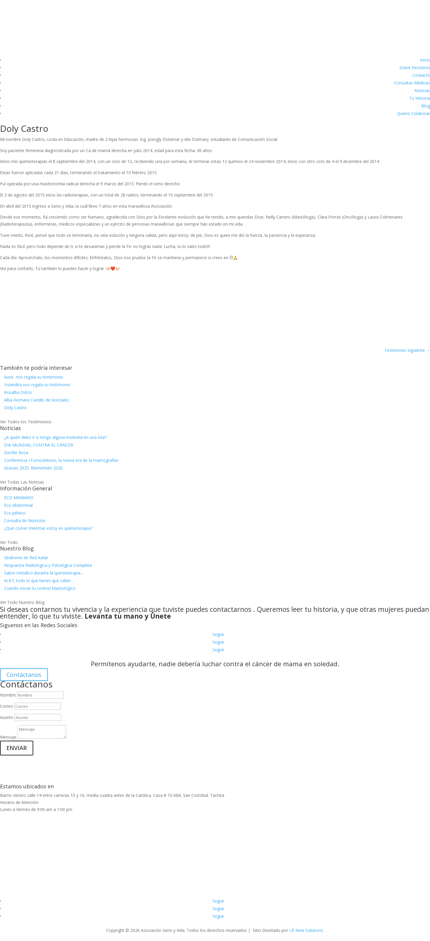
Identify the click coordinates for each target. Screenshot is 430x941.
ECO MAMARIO (19, 497)
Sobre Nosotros (414, 67)
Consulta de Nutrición (24, 520)
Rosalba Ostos (18, 392)
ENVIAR (16, 748)
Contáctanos (23, 675)
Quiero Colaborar (413, 113)
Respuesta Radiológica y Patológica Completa (48, 565)
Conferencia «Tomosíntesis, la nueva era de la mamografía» (61, 460)
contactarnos (230, 609)
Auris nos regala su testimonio (33, 377)
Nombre (8, 695)
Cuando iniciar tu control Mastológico (40, 588)
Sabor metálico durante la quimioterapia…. (44, 573)
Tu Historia (419, 98)
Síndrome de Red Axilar (26, 557)
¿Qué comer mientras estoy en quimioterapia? (48, 528)
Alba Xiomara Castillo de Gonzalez (36, 400)
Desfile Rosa (16, 452)
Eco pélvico (15, 513)
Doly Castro (15, 407)
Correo (6, 706)
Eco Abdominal (18, 505)
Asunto (7, 717)
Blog (425, 106)
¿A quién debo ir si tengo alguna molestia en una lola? (55, 437)
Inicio (425, 60)
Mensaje (8, 737)
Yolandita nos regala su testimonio (37, 384)
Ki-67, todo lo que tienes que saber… (39, 580)
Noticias (422, 90)
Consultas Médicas (412, 83)
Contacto (421, 75)
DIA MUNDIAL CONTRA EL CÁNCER (38, 445)
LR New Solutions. (306, 930)
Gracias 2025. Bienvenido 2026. (33, 468)
